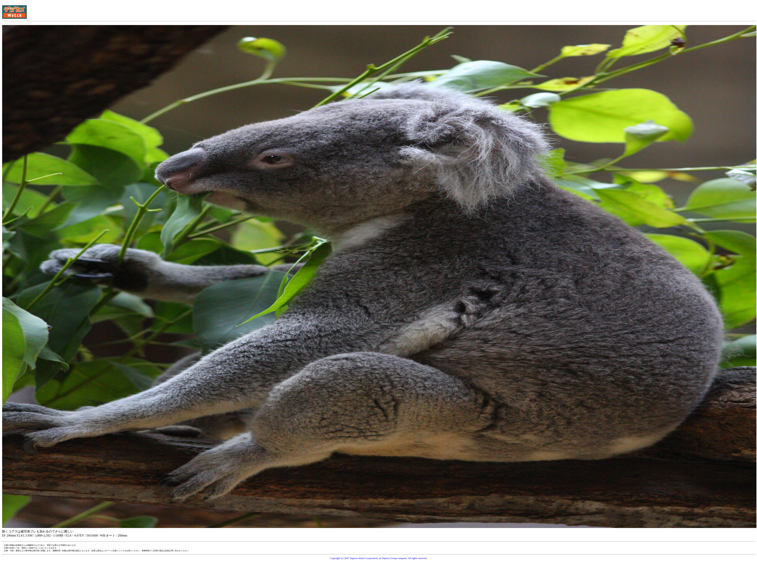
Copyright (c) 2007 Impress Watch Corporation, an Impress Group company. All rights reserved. (378, 558)
